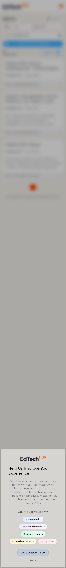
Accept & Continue (33, 552)
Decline (33, 560)
